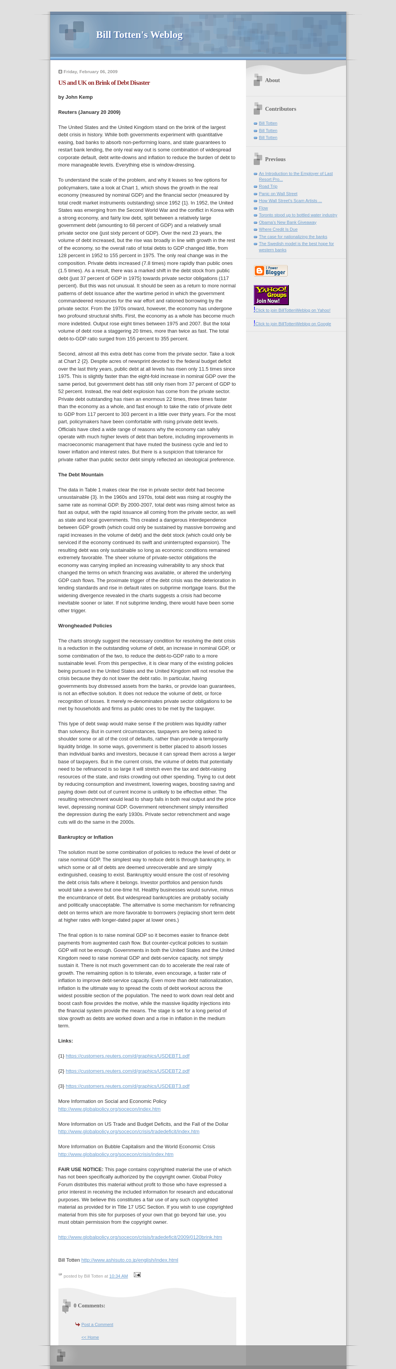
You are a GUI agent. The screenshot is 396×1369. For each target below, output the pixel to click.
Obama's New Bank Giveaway (288, 222)
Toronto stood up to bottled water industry (298, 215)
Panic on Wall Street (278, 193)
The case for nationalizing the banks (293, 236)
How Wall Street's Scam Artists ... (290, 200)
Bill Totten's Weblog (139, 34)
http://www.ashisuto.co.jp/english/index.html (129, 1260)
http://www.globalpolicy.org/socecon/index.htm (109, 1109)
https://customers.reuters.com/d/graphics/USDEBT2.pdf (127, 1071)
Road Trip (268, 186)
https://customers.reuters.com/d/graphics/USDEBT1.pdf (127, 1056)
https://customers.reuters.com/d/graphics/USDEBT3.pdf (127, 1086)
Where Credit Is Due (278, 229)
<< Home (90, 1337)
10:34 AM (118, 1276)
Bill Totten (268, 123)
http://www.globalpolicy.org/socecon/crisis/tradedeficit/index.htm (129, 1131)
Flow (263, 208)
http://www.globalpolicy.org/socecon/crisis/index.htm (116, 1154)
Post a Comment (97, 1324)
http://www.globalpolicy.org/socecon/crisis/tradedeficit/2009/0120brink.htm (140, 1237)
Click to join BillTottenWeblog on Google (292, 323)
